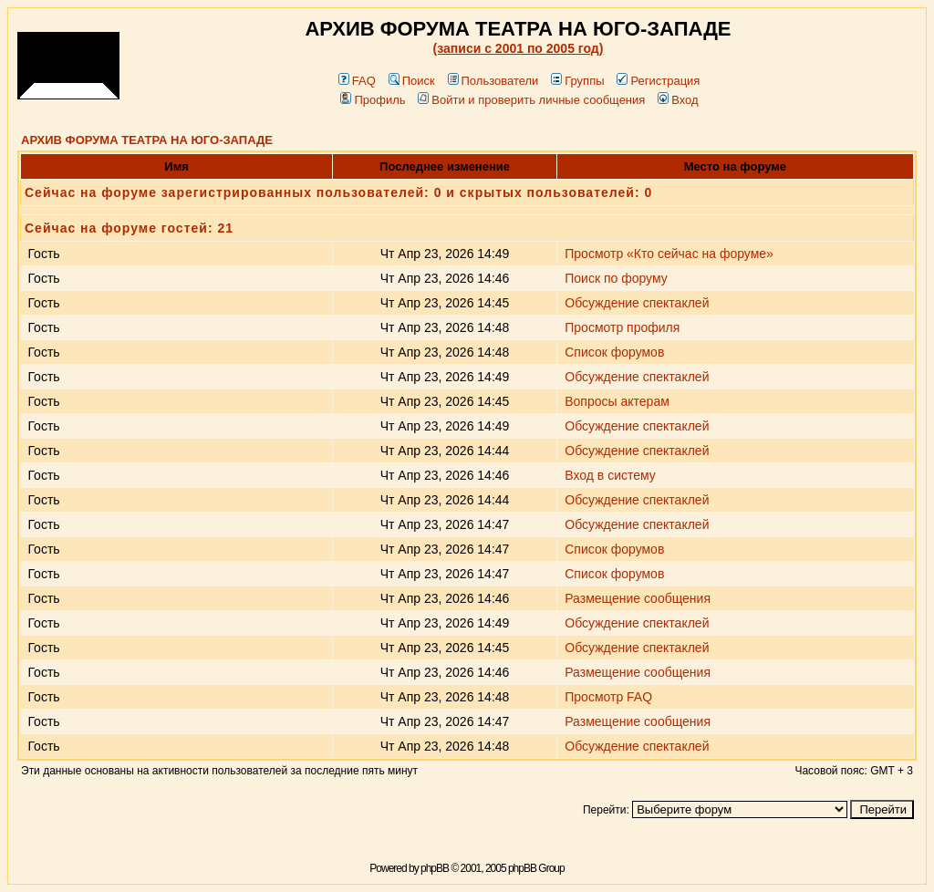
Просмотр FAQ (608, 697)
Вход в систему (610, 475)
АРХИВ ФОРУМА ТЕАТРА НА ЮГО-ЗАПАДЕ (147, 140)
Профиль (372, 100)
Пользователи (493, 81)
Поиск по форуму (616, 278)
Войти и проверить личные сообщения (531, 100)
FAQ (357, 81)
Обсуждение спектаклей (637, 303)
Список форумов (614, 352)
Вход (678, 100)
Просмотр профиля (622, 327)
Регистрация (658, 81)
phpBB (434, 868)
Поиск (412, 81)
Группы (577, 81)
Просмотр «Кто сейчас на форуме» (669, 253)
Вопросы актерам (617, 401)
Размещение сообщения (638, 598)
